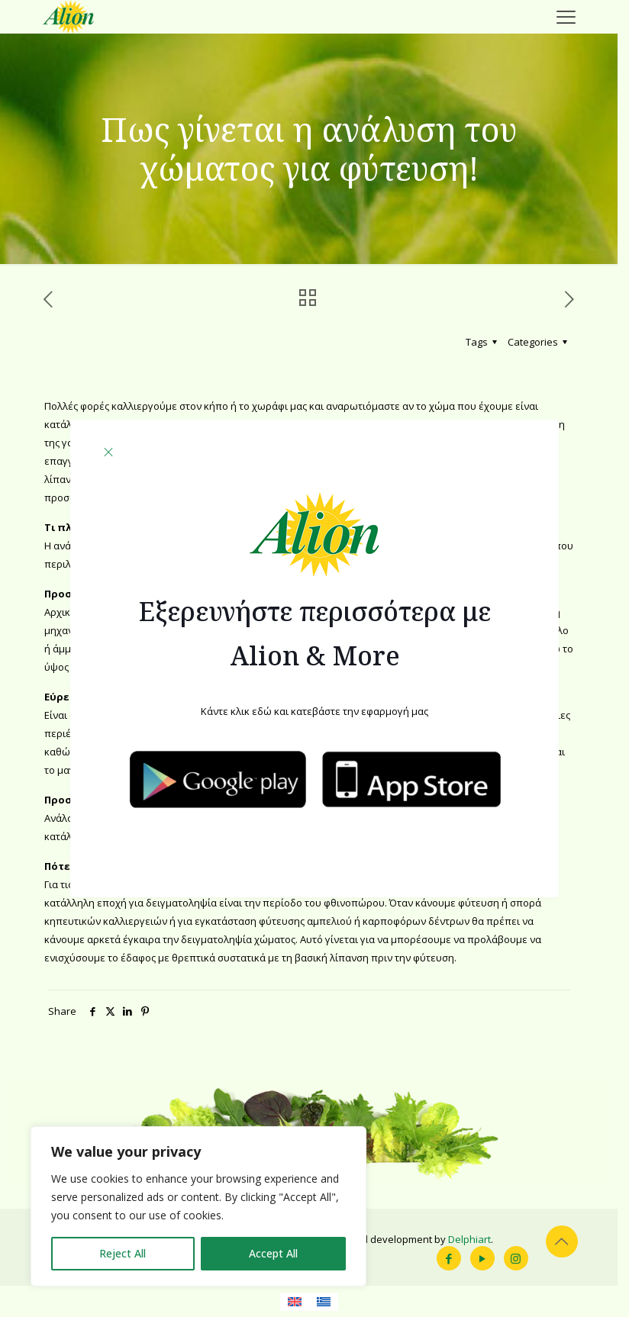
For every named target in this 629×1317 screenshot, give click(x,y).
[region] (198, 1206)
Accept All (273, 1253)
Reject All (122, 1253)
